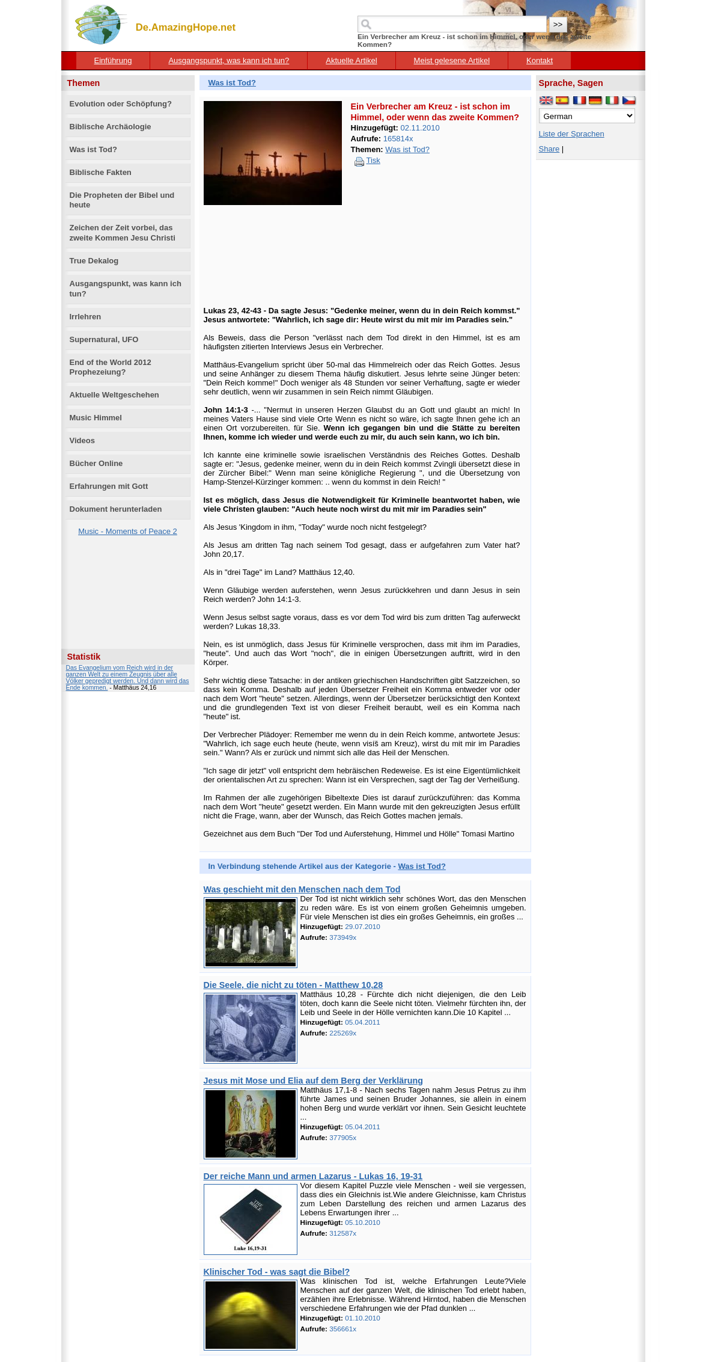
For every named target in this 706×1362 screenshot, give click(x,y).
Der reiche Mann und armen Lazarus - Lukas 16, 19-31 (313, 1176)
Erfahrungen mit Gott (109, 486)
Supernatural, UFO (104, 339)
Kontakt (539, 60)
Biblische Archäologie (110, 126)
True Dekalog (94, 260)
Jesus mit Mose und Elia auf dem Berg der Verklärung (313, 1080)
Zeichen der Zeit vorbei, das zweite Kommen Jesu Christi (122, 232)
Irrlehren (86, 316)
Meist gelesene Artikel (452, 60)
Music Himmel (96, 417)
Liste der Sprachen (571, 133)
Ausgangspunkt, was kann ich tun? (228, 60)
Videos (82, 440)
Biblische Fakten (101, 172)
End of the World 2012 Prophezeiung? (110, 367)
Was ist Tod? (93, 149)
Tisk (373, 160)
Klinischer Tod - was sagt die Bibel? (277, 1272)
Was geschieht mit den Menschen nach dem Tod (302, 889)
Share (549, 148)
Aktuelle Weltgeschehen (114, 394)
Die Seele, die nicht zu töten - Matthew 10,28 (293, 985)
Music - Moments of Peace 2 (127, 531)
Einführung (113, 60)
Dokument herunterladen (116, 509)
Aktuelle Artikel (351, 60)
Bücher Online (96, 463)
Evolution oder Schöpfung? (121, 103)
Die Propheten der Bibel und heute (122, 200)
